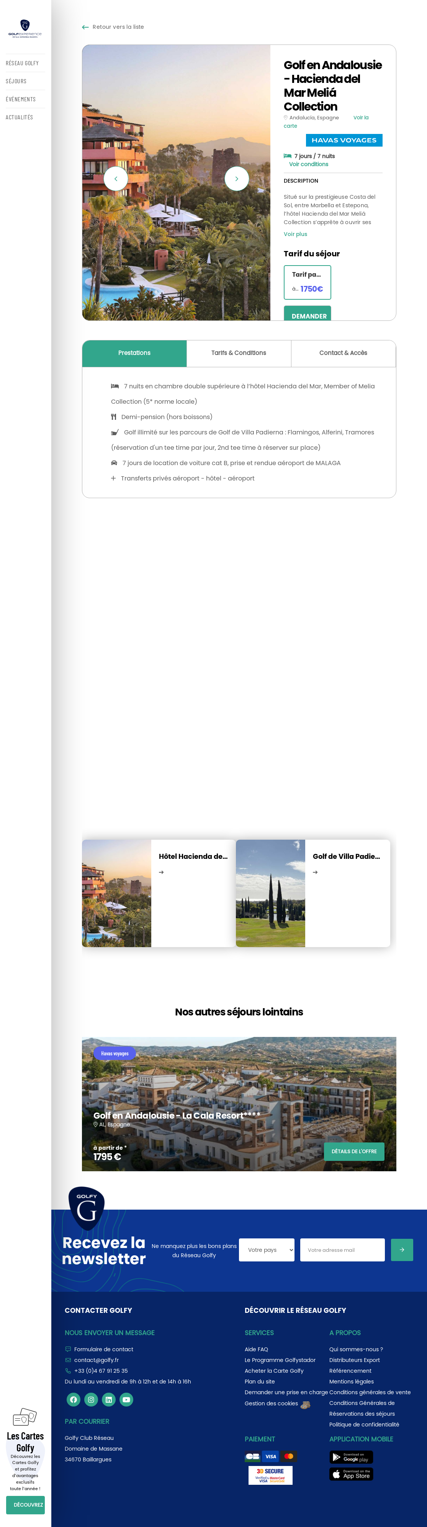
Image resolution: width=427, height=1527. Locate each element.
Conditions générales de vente (370, 1392)
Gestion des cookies (278, 1403)
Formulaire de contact (103, 1349)
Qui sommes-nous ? (356, 1349)
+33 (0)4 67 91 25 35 (101, 1371)
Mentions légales (351, 1381)
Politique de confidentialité (364, 1424)
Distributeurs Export (354, 1360)
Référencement (350, 1371)
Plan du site (260, 1381)
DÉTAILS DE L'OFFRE (354, 1151)
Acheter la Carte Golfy (274, 1371)
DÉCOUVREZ (28, 1505)
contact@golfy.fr (96, 1360)
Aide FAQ (256, 1349)
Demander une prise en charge (286, 1392)
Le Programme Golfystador (280, 1360)
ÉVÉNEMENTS (21, 98)
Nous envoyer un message (110, 1332)
